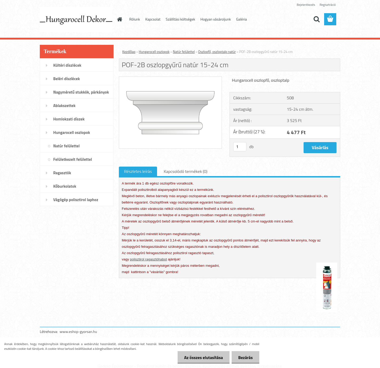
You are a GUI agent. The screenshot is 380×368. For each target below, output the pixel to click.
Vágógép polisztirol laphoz (75, 200)
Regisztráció (328, 4)
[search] (316, 19)
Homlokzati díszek (69, 119)
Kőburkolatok (64, 186)
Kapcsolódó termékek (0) (185, 171)
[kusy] (239, 146)
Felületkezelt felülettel (72, 159)
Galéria (241, 19)
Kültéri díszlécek (67, 65)
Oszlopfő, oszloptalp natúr (217, 51)
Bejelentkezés (306, 4)
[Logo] (76, 19)
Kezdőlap (128, 51)
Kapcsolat (152, 19)
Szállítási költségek (180, 19)
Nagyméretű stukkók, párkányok (81, 92)
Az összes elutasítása (203, 357)
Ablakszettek (64, 106)
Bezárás (245, 357)
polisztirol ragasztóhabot (148, 259)
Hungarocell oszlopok (71, 132)
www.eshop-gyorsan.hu (78, 331)
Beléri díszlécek (66, 79)
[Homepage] (119, 19)
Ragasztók (62, 173)
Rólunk (134, 19)
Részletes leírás (138, 171)
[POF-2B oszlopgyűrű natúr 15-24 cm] (170, 79)
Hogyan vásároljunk (216, 19)
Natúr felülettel (66, 146)
